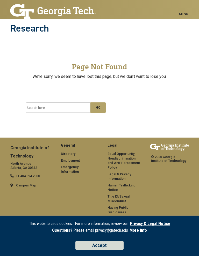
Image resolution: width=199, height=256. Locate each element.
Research (29, 28)
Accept (99, 245)
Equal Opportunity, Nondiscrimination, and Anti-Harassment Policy (124, 160)
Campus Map (26, 185)
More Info (138, 230)
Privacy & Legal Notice (150, 223)
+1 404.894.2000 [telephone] (28, 176)
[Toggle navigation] (183, 8)
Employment (70, 160)
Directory (68, 154)
